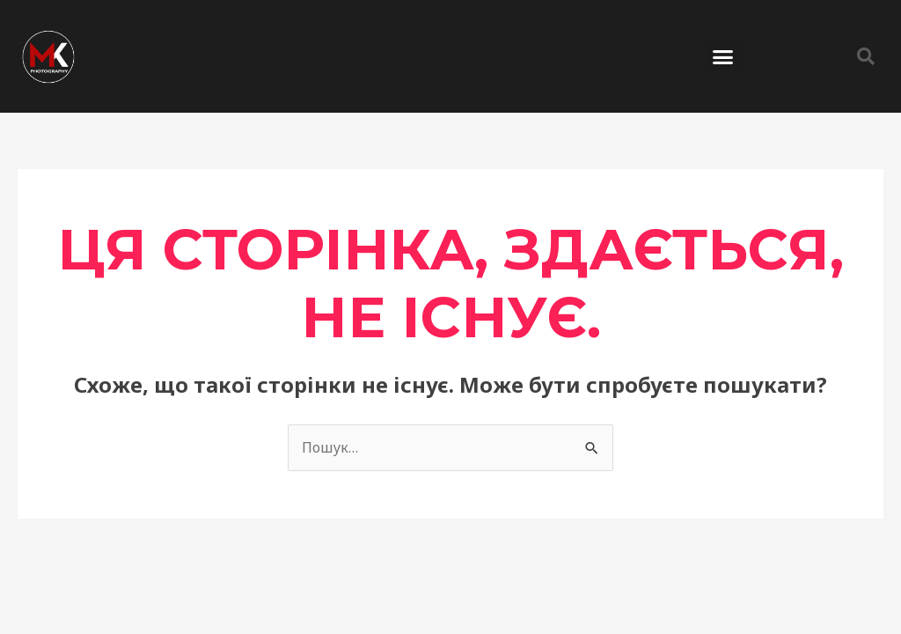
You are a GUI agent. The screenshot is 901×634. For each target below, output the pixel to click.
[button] (722, 56)
